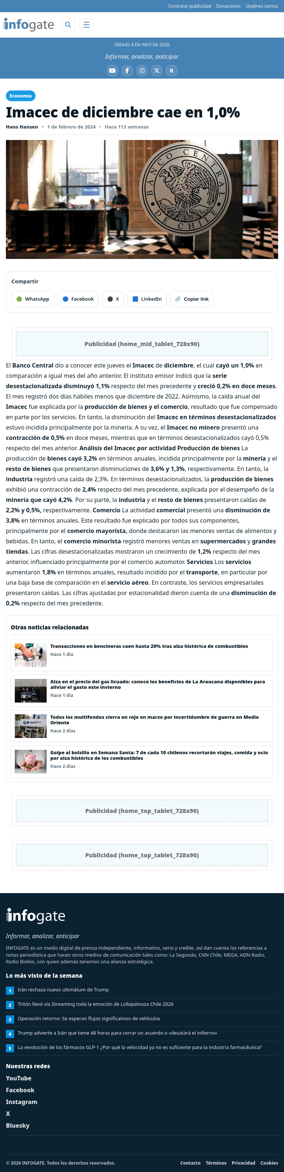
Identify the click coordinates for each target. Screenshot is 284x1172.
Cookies (269, 1163)
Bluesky (18, 1125)
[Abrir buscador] (68, 24)
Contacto (190, 1163)
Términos (216, 1163)
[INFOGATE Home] (29, 25)
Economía (21, 96)
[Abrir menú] (86, 24)
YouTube (18, 1078)
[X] (156, 70)
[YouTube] (112, 70)
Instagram (21, 1102)
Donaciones (228, 6)
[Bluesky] (171, 70)
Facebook (20, 1090)
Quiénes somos (262, 6)
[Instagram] (142, 70)
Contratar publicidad (189, 6)
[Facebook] (127, 70)
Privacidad (244, 1163)
